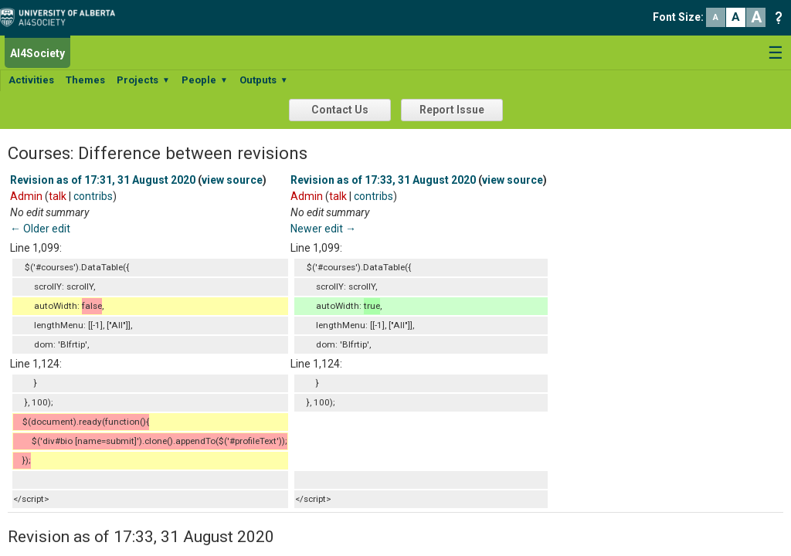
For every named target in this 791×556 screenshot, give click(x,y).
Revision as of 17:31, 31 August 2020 (102, 180)
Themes (85, 80)
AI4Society (37, 53)
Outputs (263, 80)
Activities (31, 80)
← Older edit (40, 228)
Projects (143, 80)
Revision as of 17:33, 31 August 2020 (383, 180)
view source (232, 180)
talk (57, 196)
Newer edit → (323, 228)
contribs (93, 196)
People (205, 80)
